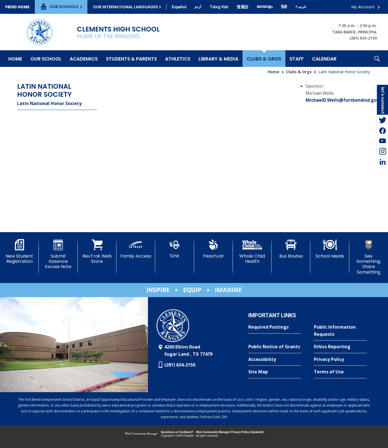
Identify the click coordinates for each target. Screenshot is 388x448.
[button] (377, 58)
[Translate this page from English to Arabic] (301, 6)
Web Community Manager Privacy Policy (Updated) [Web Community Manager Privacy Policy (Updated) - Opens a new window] (230, 432)
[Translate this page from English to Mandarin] (242, 7)
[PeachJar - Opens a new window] (213, 249)
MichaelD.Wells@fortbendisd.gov (342, 100)
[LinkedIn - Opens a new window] (382, 162)
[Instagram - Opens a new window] (382, 151)
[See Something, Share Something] (368, 257)
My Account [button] (363, 7)
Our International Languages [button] (125, 7)
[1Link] (174, 249)
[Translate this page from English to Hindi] (284, 7)
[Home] (15, 58)
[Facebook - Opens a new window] (382, 130)
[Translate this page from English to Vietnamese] (219, 7)
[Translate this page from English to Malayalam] (264, 6)
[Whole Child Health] (252, 251)
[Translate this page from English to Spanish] (179, 7)
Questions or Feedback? (177, 432)
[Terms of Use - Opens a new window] (340, 372)
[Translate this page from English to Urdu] (198, 6)
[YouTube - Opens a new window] (382, 141)
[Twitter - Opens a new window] (382, 120)
